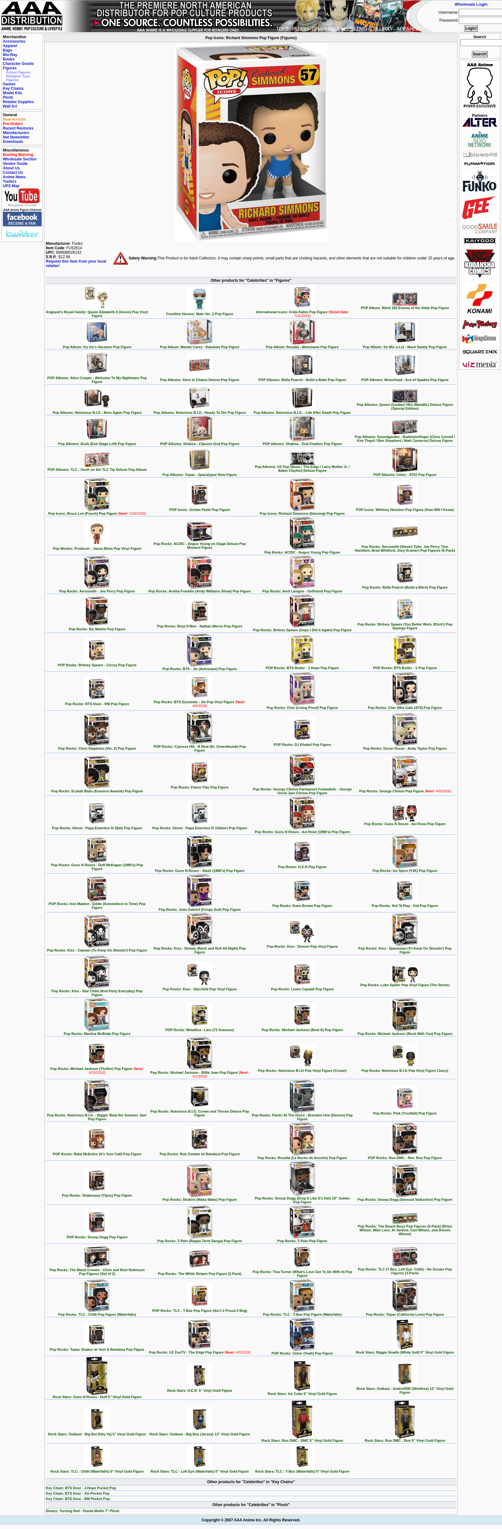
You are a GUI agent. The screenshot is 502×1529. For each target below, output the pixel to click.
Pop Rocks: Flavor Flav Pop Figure (200, 785)
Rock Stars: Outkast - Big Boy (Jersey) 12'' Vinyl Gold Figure (199, 1432)
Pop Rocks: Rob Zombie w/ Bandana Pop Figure (200, 1152)
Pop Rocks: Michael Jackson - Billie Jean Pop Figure (199, 1072)
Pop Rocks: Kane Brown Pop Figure (302, 904)
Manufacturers (16, 133)
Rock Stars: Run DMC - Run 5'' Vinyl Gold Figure (405, 1438)
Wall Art (10, 106)
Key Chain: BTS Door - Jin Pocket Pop (77, 1493)
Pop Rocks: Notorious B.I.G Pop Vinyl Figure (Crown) (302, 1068)
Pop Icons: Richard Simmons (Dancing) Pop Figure (302, 511)
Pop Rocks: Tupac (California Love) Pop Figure (405, 1312)
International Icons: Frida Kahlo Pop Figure (302, 312)
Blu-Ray (10, 55)
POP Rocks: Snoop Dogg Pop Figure (97, 1235)
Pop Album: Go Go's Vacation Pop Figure (97, 345)
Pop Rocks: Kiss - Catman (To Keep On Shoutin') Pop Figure (97, 948)
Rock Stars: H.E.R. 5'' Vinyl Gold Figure (199, 1388)
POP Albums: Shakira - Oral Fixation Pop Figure (302, 442)
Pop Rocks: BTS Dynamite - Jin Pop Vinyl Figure (200, 702)
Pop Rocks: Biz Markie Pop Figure (97, 627)
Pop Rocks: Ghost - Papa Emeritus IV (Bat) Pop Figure (97, 826)
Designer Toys (18, 76)
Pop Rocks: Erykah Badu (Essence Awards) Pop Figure (97, 789)
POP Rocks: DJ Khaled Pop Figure (302, 743)
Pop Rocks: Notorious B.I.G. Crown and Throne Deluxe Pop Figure (199, 1111)
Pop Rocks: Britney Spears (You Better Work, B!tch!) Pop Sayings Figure (404, 624)
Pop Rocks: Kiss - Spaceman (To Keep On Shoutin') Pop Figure (404, 948)
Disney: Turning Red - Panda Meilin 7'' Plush (82, 1511)
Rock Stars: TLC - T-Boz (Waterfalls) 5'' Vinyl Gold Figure (302, 1469)
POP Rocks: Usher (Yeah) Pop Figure (302, 1351)
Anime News (14, 177)
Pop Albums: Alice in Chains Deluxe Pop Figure (199, 378)
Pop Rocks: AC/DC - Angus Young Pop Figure (302, 550)
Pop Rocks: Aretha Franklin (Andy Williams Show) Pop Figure (199, 589)
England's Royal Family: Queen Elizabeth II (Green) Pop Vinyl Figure (97, 312)
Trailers (10, 181)
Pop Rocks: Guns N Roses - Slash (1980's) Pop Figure (199, 869)
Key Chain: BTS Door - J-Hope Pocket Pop (81, 1488)
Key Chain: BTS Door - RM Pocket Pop (78, 1499)
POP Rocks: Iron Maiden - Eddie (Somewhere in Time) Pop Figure (97, 904)
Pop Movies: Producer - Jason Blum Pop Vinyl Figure (97, 546)
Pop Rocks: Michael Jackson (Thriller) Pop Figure (97, 1069)
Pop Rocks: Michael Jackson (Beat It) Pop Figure (302, 1028)
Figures (10, 68)
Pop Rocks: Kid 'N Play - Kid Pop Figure (405, 904)
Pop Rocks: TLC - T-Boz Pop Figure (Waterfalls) (302, 1312)
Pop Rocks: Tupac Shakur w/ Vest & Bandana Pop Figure (97, 1347)
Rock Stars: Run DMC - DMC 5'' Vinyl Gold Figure (302, 1438)
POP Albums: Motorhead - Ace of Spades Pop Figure (405, 378)
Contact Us (13, 172)
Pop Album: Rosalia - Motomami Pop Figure (302, 345)
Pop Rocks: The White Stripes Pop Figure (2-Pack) (200, 1272)
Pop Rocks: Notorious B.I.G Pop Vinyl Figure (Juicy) (404, 1068)
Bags (7, 50)
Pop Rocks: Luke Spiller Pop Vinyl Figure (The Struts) (404, 983)
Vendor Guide (15, 163)
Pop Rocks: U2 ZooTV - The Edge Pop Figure (200, 1350)
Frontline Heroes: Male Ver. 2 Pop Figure (199, 312)
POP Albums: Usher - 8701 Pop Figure (405, 473)
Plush (8, 97)
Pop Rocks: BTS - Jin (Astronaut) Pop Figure (199, 667)
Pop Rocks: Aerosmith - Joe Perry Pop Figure (97, 589)
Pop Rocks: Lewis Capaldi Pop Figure (302, 987)
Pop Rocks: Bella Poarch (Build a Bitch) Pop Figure (404, 585)
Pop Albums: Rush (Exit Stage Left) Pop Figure (97, 442)
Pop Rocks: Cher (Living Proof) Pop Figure (302, 706)
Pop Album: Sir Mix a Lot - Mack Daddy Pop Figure (405, 345)
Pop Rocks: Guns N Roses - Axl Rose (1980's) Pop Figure (302, 830)
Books (9, 59)
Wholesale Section (20, 159)
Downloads (13, 141)
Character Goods (18, 63)
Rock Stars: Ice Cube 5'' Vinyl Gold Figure (302, 1392)
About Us (11, 168)
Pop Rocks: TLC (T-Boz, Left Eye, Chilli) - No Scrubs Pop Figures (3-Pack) (405, 1269)
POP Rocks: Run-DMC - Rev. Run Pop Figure (405, 1156)
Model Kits (12, 93)
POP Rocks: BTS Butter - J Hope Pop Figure (302, 666)
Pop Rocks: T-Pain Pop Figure (302, 1239)
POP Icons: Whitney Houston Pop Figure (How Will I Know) (405, 508)
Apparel (10, 46)
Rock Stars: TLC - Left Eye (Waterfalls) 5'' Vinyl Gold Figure (200, 1469)
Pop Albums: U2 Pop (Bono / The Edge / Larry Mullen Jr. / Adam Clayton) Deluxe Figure (302, 467)
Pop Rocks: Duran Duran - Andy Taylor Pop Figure (405, 746)
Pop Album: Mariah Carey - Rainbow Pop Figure (199, 345)
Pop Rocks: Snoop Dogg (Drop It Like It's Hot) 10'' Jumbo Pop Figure (302, 1198)
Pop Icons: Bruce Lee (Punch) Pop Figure (97, 511)
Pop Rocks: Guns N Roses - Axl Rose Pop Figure (405, 822)
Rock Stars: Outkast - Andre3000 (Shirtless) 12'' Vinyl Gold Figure (404, 1389)
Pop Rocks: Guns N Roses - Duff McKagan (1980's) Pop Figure (97, 865)
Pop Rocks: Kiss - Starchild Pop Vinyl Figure (199, 987)
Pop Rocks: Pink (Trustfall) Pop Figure (405, 1111)
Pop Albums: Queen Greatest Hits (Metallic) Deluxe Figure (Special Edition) (405, 405)
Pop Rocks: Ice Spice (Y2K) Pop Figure (405, 869)
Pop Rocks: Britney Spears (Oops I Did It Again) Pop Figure (302, 628)
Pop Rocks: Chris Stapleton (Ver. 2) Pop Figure (97, 746)
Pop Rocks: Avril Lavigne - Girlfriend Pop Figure (302, 589)
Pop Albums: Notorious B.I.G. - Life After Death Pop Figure (302, 410)
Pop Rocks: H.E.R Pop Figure (302, 865)
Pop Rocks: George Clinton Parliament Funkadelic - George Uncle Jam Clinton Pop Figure (302, 789)
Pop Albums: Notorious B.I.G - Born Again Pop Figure (96, 410)
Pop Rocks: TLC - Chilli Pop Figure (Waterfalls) (97, 1312)
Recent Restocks (18, 128)
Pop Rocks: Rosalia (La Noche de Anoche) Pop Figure (302, 1156)
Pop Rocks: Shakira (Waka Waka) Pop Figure (199, 1197)
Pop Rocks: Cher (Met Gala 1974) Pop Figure (405, 706)
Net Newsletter (16, 137)
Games (9, 84)
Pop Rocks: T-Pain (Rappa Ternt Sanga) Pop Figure (199, 1239)
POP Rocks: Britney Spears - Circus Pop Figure (97, 663)
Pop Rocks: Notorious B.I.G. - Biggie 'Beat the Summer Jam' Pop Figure (97, 1115)
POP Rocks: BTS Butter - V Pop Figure (405, 666)
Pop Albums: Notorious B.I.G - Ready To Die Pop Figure (200, 410)
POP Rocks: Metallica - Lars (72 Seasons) (199, 1028)
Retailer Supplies (18, 102)
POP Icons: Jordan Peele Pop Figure (199, 508)
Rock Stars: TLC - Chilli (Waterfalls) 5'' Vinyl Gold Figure (97, 1469)
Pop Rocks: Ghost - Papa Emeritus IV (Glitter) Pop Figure (199, 826)
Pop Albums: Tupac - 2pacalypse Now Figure (199, 473)
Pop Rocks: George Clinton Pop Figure (405, 789)
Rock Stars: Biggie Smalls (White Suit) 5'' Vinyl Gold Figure (405, 1350)
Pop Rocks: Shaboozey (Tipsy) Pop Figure (97, 1193)
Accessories (14, 41)
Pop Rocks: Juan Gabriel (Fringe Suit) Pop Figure (200, 907)
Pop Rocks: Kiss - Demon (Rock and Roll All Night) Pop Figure (199, 948)
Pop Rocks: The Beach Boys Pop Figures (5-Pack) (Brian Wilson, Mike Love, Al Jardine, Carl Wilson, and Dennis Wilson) (405, 1228)
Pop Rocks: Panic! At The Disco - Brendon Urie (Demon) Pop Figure (302, 1115)
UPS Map (11, 186)
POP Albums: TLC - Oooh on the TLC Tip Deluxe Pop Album (97, 467)
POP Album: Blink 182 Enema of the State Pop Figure (405, 306)
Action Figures (18, 72)
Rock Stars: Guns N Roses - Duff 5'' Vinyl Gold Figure (97, 1395)
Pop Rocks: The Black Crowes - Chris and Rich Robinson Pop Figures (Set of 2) (97, 1270)
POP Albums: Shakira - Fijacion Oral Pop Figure (199, 442)
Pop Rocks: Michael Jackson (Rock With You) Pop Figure (404, 1032)
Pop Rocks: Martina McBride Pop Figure (97, 1032)
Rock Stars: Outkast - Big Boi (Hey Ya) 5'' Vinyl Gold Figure (97, 1432)
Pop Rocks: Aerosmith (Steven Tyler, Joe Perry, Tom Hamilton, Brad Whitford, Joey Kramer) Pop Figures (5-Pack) (405, 547)
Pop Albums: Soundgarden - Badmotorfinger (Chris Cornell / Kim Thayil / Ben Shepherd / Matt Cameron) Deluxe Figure (405, 437)
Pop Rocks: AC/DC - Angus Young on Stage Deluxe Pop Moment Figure (200, 544)
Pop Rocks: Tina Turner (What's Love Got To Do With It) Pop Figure (302, 1272)
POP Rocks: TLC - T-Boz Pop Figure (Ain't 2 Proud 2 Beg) (199, 1309)
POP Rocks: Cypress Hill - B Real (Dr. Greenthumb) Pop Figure (200, 746)
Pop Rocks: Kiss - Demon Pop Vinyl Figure (302, 944)
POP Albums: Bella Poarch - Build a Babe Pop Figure (302, 378)
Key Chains (13, 88)
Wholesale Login (471, 4)
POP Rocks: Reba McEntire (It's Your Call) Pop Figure (97, 1152)
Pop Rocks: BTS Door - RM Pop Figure (97, 702)
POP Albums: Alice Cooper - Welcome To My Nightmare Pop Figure (97, 378)
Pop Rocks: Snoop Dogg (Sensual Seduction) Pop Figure (405, 1197)
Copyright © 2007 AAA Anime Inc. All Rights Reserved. (251, 1520)
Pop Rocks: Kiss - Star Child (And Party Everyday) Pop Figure (97, 991)
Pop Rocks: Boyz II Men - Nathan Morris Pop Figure (199, 624)
